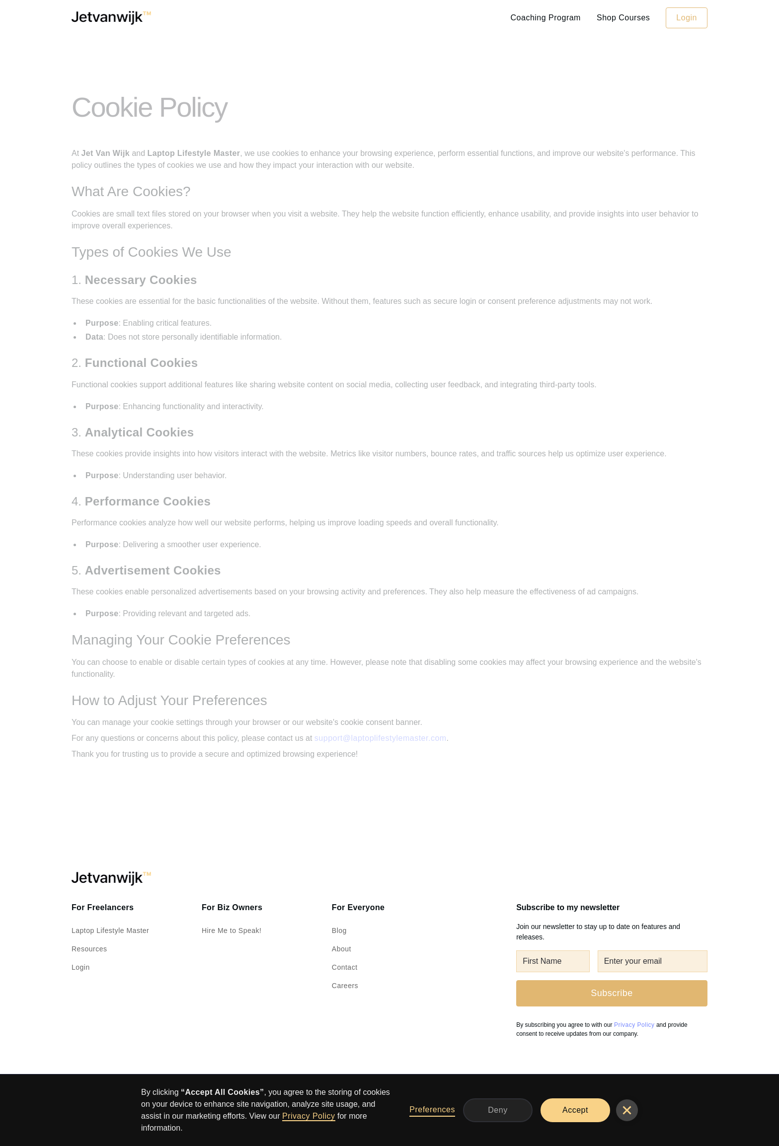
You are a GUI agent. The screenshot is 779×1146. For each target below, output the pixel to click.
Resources (89, 949)
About (341, 949)
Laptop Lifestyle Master (110, 930)
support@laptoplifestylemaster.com (380, 738)
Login (686, 17)
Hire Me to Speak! (232, 930)
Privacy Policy (308, 1116)
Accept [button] (575, 1110)
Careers (345, 986)
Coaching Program (546, 17)
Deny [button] (497, 1110)
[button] (627, 1110)
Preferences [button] (432, 1109)
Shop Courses (623, 17)
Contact (345, 967)
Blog (339, 930)
